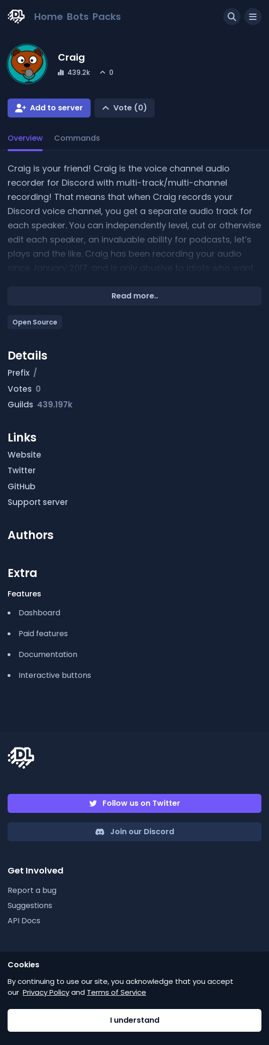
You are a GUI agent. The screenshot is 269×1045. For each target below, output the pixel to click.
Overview (25, 138)
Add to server (56, 107)
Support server (43, 502)
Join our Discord (142, 831)
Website (30, 455)
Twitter (27, 471)
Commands (77, 138)
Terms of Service (116, 992)
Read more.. (134, 295)
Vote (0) (130, 107)
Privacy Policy (46, 992)
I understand (134, 1020)
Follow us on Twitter (141, 803)
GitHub (27, 487)
